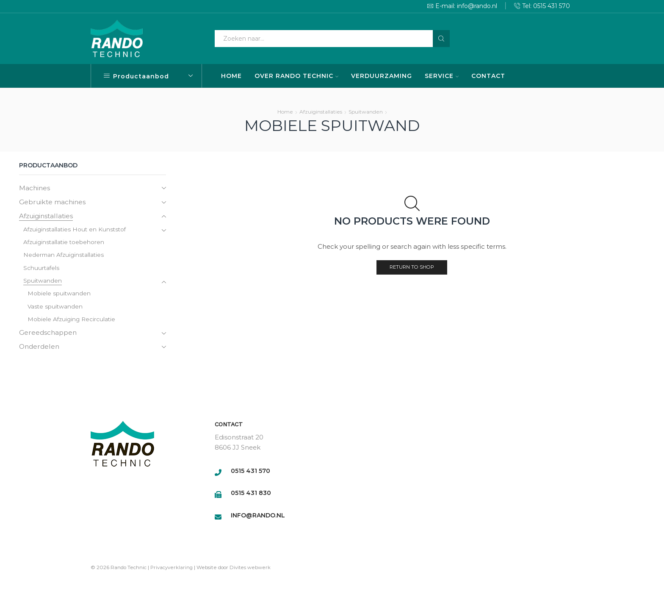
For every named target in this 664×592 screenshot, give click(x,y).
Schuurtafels (41, 270)
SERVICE (442, 76)
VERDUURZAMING (381, 76)
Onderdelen (40, 350)
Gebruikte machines (53, 202)
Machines (35, 188)
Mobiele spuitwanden (59, 296)
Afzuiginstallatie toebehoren (65, 243)
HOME (231, 76)
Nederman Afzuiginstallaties (65, 257)
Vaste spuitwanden (56, 309)
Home (285, 111)
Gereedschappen (48, 336)
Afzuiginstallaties (320, 111)
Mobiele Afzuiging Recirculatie (73, 322)
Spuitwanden (366, 111)
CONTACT (488, 76)
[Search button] (441, 38)
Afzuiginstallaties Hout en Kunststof (76, 230)
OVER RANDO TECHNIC (296, 76)
